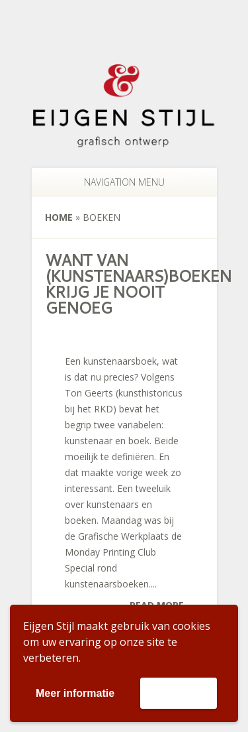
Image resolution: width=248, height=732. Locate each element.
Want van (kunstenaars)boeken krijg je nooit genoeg (138, 284)
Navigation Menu (117, 182)
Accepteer (178, 692)
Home (59, 217)
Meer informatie (75, 693)
